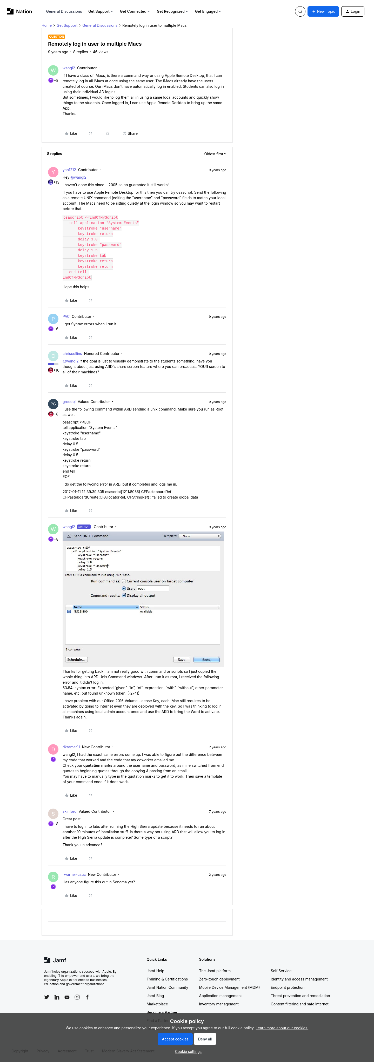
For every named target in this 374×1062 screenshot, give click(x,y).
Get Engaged (208, 11)
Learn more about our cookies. (282, 1028)
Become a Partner (162, 1012)
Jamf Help (155, 971)
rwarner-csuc (74, 874)
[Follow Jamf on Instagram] (77, 997)
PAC (66, 316)
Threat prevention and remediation (300, 995)
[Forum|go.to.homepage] (19, 11)
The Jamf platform (215, 971)
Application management (220, 995)
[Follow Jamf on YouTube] (67, 997)
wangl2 (69, 68)
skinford (70, 811)
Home (47, 25)
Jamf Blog (155, 995)
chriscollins (72, 353)
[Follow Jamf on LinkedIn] (56, 997)
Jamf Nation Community (167, 987)
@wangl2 (78, 177)
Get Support (101, 11)
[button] (323, 11)
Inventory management (219, 1004)
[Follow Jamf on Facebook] (87, 997)
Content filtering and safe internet (300, 1004)
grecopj (69, 401)
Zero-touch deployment (219, 979)
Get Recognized (173, 11)
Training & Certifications (167, 979)
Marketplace (157, 1004)
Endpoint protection (288, 987)
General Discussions (64, 11)
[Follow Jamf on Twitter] (46, 997)
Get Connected (135, 11)
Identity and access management (299, 979)
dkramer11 (71, 747)
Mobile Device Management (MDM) (229, 987)
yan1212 (69, 169)
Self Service (281, 971)
